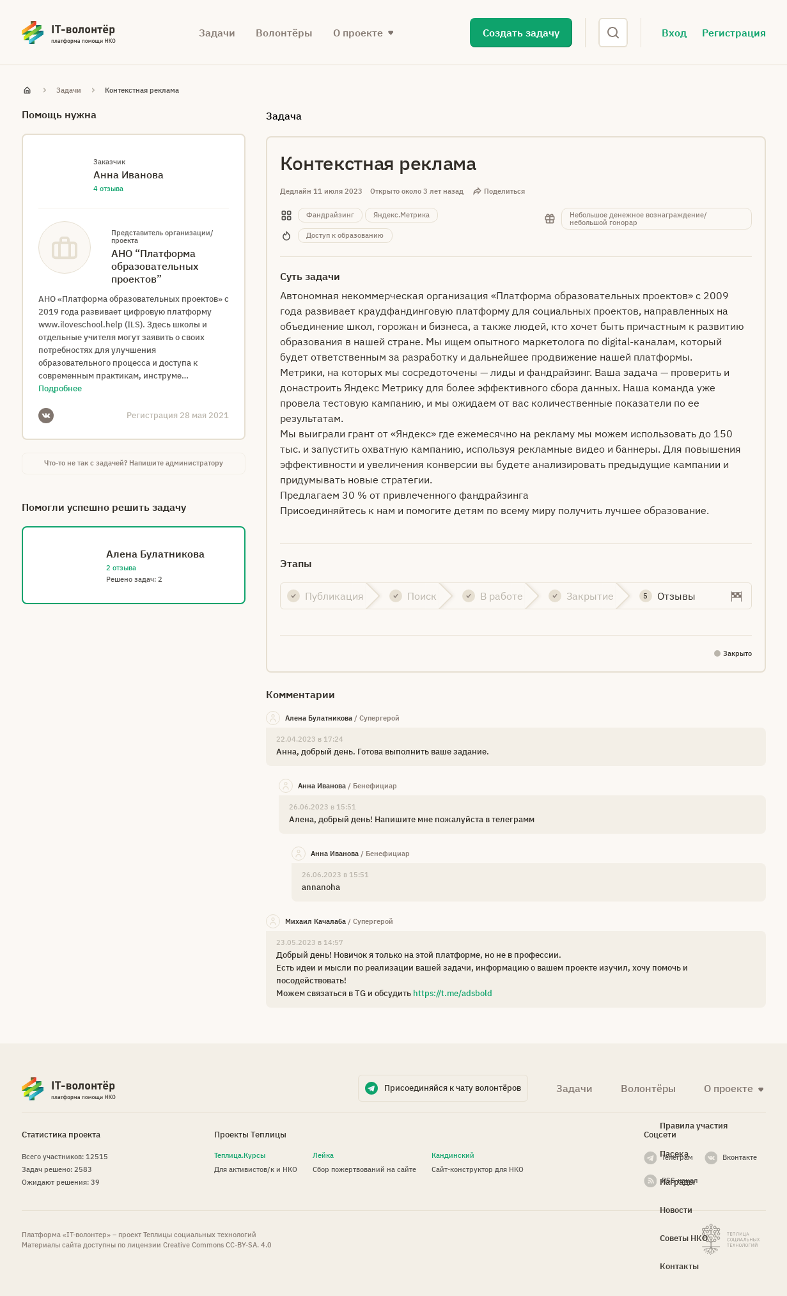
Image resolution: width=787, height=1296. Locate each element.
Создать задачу (521, 32)
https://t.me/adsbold (452, 993)
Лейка (323, 1155)
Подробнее (60, 388)
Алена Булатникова (318, 718)
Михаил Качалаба (315, 921)
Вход (674, 32)
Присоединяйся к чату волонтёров (452, 1087)
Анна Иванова (322, 785)
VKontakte (46, 415)
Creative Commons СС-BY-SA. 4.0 (217, 1244)
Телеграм (677, 1157)
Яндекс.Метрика (401, 214)
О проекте (358, 32)
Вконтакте (739, 1157)
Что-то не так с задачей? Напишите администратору (133, 462)
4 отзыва (108, 188)
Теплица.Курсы (239, 1155)
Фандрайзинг (330, 214)
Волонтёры (284, 32)
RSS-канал (679, 1180)
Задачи (217, 32)
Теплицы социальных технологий (199, 1234)
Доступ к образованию (345, 235)
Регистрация (734, 32)
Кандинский (453, 1155)
